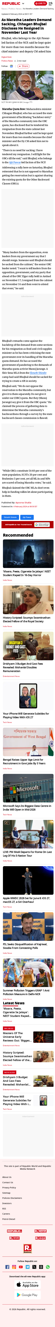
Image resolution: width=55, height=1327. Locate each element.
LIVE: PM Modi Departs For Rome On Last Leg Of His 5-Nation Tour (27, 854)
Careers (6, 1213)
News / (4, 9)
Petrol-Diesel (8, 1219)
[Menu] (51, 3)
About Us (6, 1177)
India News (7, 580)
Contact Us (7, 1182)
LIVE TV (41, 3)
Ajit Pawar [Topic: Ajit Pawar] (27, 517)
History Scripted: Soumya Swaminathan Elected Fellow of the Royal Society (26, 619)
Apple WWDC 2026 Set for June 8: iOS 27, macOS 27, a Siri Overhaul (26, 900)
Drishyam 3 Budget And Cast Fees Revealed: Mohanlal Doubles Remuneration (23, 667)
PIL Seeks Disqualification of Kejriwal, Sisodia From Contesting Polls (25, 946)
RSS (4, 1208)
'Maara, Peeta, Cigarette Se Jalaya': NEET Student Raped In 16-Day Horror (27, 573)
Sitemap (6, 1193)
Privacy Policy (9, 1187)
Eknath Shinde (38, 372)
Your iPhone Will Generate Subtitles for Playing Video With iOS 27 (26, 715)
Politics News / (15, 9)
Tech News (7, 722)
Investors (7, 1203)
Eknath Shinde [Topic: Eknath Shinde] (10, 517)
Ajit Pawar (15, 162)
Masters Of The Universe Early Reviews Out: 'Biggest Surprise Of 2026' (17, 1038)
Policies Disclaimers (12, 1198)
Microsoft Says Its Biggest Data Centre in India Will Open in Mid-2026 (27, 808)
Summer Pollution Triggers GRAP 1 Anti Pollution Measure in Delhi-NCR (26, 992)
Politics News (7, 60)
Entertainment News (11, 676)
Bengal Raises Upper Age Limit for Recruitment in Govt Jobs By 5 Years (24, 761)
